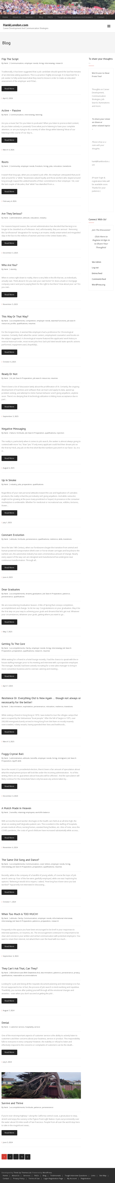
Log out (95, 267)
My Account (72, 1178)
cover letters (45, 864)
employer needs (31, 63)
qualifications (22, 323)
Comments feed (99, 279)
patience (66, 593)
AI (11, 378)
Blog (41, 17)
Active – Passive (11, 110)
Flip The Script (10, 59)
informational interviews (62, 918)
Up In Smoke (9, 480)
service (37, 1027)
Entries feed (97, 273)
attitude (26, 218)
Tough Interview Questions (76, 1175)
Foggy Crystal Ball (13, 754)
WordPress (47, 1172)
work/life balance (42, 812)
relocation (57, 166)
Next (27, 1157)
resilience (54, 539)
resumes (31, 323)
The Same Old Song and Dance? (20, 860)
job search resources (41, 378)
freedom (39, 166)
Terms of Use (34, 1178)
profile (13, 323)
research (59, 63)
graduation (37, 593)
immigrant (62, 758)
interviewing (50, 63)
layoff (14, 761)
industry (43, 218)
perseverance (31, 539)
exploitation (28, 706)
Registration (86, 1178)
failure (13, 433)
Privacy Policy (19, 1178)
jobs (50, 166)
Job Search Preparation (22, 378)
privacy (77, 972)
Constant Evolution (13, 535)
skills (60, 539)
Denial (5, 1022)
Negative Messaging (14, 428)
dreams (29, 593)
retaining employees (26, 812)
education (35, 218)
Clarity (28, 648)
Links (93, 1175)
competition (31, 320)
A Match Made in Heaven (16, 808)
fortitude (20, 433)
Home (5, 17)
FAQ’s (50, 17)
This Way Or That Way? (15, 316)
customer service (17, 1027)
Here (102, 236)
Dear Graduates (11, 589)
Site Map (102, 1175)
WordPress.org (98, 284)
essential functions (58, 320)
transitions (67, 166)
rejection (60, 433)
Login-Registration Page (53, 1178)
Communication (17, 63)
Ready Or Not (9, 374)
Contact (100, 17)
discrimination (16, 706)
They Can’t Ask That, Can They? (20, 968)
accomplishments (17, 320)
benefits (34, 758)
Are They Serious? (12, 213)
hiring (41, 63)
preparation (27, 484)
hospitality (29, 1027)
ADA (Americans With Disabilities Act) (25, 972)
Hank (6, 63)
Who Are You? (9, 265)
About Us (17, 17)
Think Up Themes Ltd (22, 1172)
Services (29, 17)
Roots (5, 162)
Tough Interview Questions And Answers (75, 17)
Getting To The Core (13, 644)
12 (22, 1157)
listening (38, 114)
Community (15, 166)
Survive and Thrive (12, 1103)
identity (13, 269)
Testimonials (55, 1175)
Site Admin (96, 262)
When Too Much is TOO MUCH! (20, 914)
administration (16, 218)
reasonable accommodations (25, 975)
